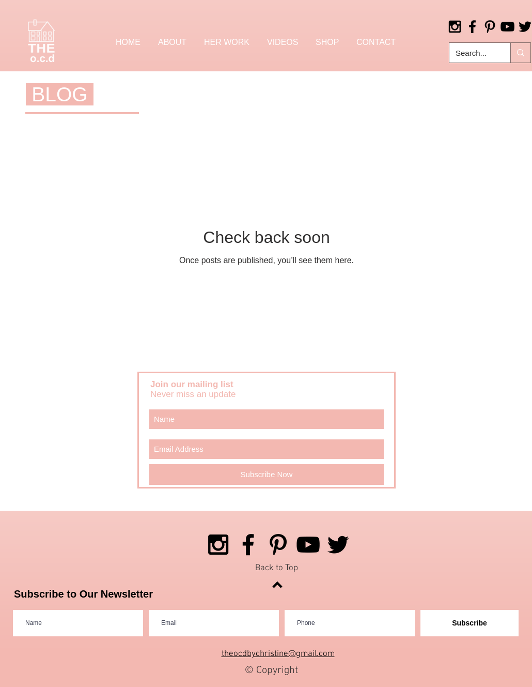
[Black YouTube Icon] (507, 26)
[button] (327, 42)
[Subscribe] (469, 623)
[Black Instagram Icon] (454, 26)
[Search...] (472, 53)
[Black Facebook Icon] (472, 26)
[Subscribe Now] (266, 474)
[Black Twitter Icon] (338, 544)
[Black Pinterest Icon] (489, 26)
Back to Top (276, 568)
